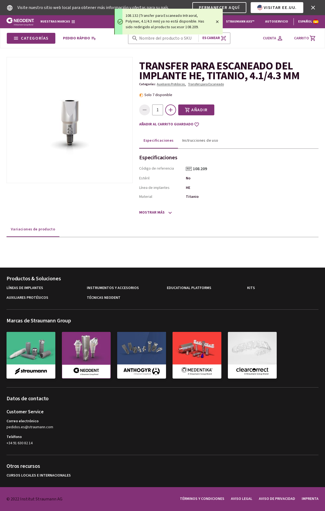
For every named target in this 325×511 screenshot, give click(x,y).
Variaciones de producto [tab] (33, 229)
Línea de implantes (154, 188)
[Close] (217, 21)
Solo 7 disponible (158, 95)
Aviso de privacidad (277, 499)
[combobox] (167, 38)
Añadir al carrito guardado (169, 124)
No (188, 178)
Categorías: (147, 84)
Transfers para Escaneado (206, 84)
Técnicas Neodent (103, 297)
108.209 (202, 169)
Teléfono (14, 437)
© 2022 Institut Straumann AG (34, 499)
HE (188, 188)
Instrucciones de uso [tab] (200, 140)
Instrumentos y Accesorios (113, 288)
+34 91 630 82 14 (20, 443)
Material (145, 196)
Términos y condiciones (202, 499)
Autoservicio (276, 21)
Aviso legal (241, 499)
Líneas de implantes (25, 288)
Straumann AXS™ (240, 21)
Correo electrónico (23, 421)
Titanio (192, 196)
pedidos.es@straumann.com (30, 427)
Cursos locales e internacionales (39, 475)
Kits (251, 288)
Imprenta (310, 499)
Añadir (196, 110)
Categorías (31, 38)
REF (189, 169)
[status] (168, 21)
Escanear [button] (214, 38)
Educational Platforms (189, 288)
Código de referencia (156, 168)
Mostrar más (152, 212)
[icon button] (313, 7)
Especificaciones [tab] (158, 140)
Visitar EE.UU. (277, 8)
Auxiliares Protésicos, (171, 84)
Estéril (144, 178)
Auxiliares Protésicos (27, 297)
